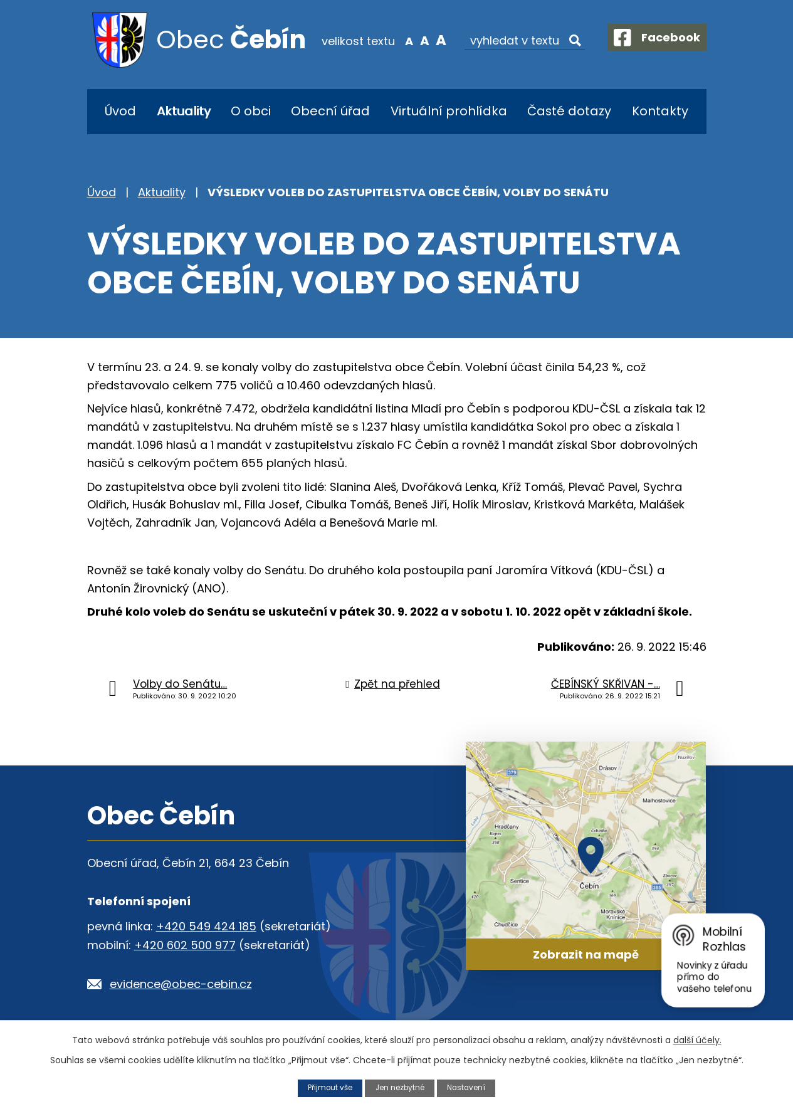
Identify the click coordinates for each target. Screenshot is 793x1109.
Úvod (120, 111)
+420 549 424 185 (206, 926)
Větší (429, 40)
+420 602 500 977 (185, 945)
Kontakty (660, 111)
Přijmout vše (326, 1087)
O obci (251, 111)
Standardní (414, 40)
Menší (397, 40)
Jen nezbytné (400, 1087)
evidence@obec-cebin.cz (181, 984)
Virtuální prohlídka (449, 111)
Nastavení (470, 1087)
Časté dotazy (569, 111)
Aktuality (184, 111)
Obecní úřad (330, 111)
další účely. (697, 1039)
